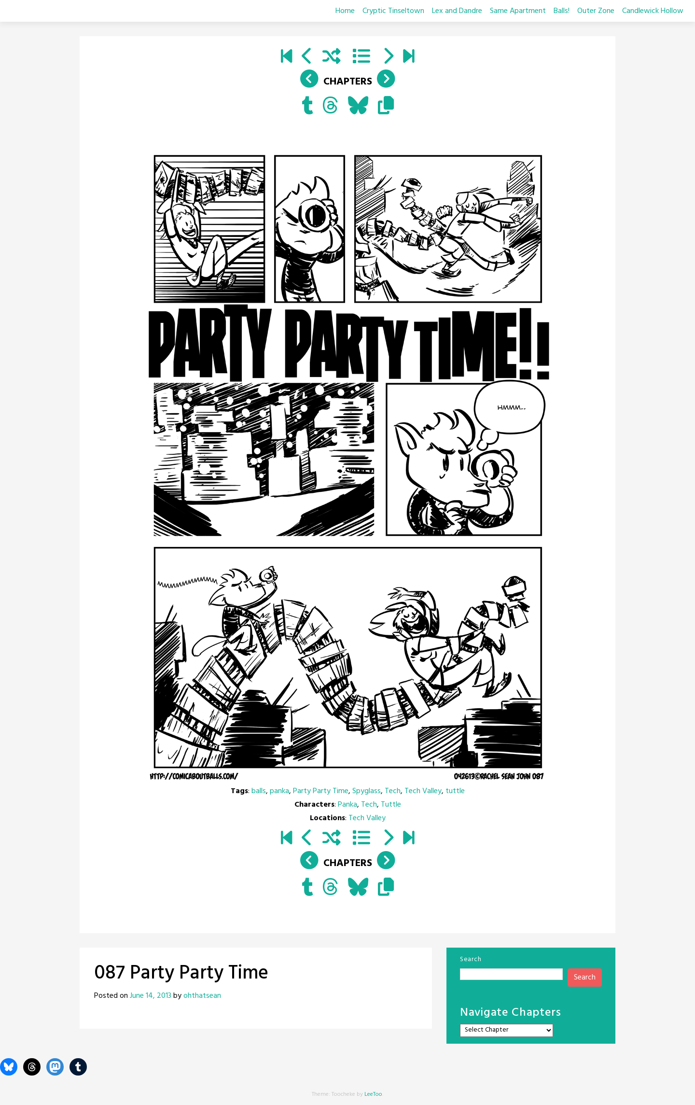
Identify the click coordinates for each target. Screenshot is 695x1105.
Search (470, 959)
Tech (393, 791)
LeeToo (373, 1094)
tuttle (455, 791)
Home (345, 11)
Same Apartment (518, 11)
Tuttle (391, 804)
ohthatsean (202, 996)
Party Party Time (320, 791)
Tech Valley (423, 791)
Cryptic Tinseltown (393, 11)
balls (258, 791)
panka (279, 791)
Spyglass (366, 791)
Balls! (562, 11)
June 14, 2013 (150, 996)
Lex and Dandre (457, 11)
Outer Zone (595, 11)
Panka (347, 804)
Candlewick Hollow (652, 11)
